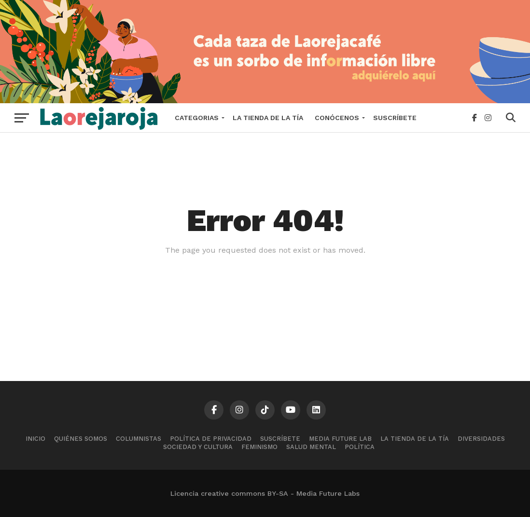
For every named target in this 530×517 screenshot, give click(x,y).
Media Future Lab (340, 438)
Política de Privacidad (210, 438)
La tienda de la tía (268, 118)
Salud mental (311, 446)
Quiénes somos (80, 438)
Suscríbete (395, 118)
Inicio (35, 438)
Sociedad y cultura (198, 446)
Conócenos (337, 118)
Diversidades (481, 438)
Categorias (197, 118)
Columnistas (138, 438)
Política (360, 446)
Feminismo (259, 446)
